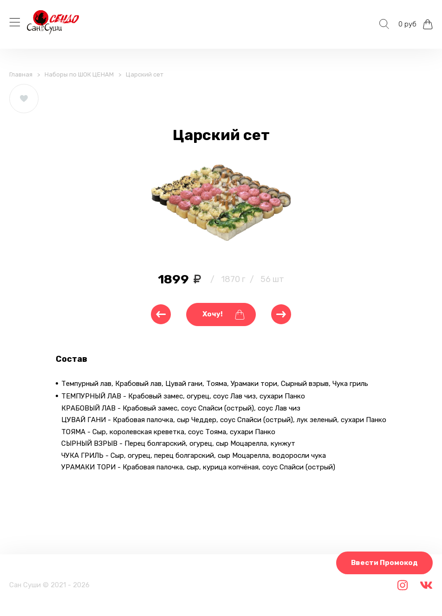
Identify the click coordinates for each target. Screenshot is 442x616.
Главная (20, 74)
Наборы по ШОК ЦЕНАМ (79, 74)
